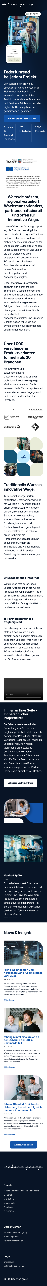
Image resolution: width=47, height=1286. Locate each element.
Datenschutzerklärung (14, 1266)
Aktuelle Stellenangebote (22, 118)
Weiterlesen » (9, 1000)
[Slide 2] (10, 917)
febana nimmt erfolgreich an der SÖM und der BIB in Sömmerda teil (21, 1040)
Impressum (9, 1262)
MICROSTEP (9, 1199)
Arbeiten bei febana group (15, 1232)
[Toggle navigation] (42, 4)
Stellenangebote (11, 1236)
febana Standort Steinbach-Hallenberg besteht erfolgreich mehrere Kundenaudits (23, 1107)
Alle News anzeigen (23, 1144)
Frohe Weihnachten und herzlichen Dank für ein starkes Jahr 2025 (23, 972)
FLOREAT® (9, 1211)
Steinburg (8, 1207)
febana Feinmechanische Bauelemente (21, 1190)
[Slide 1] (6, 917)
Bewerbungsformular (13, 1240)
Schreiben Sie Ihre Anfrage (20, 783)
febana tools (9, 1203)
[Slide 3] (15, 917)
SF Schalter (9, 1195)
